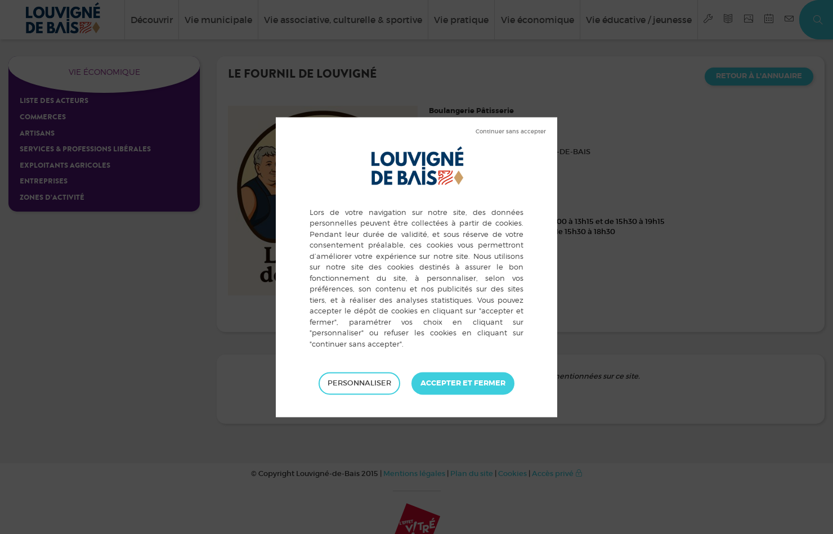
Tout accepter (462, 383)
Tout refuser (511, 131)
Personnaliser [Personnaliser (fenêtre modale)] (359, 383)
